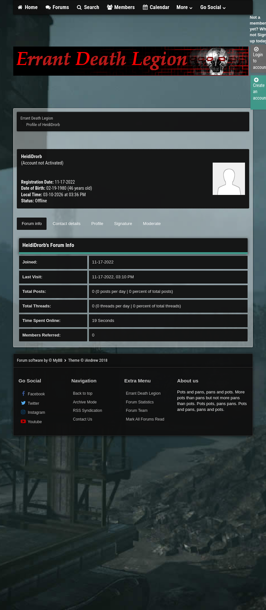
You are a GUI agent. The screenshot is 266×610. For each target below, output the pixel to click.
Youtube (31, 421)
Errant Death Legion (36, 118)
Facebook (32, 393)
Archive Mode (85, 402)
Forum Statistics (140, 402)
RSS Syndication (87, 410)
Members (120, 7)
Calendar (155, 7)
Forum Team (136, 410)
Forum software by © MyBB (40, 360)
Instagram (32, 412)
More (184, 7)
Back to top (82, 393)
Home (27, 7)
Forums (57, 7)
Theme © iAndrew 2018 (87, 360)
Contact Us (82, 419)
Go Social (213, 7)
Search (87, 7)
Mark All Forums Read (145, 419)
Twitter (29, 403)
